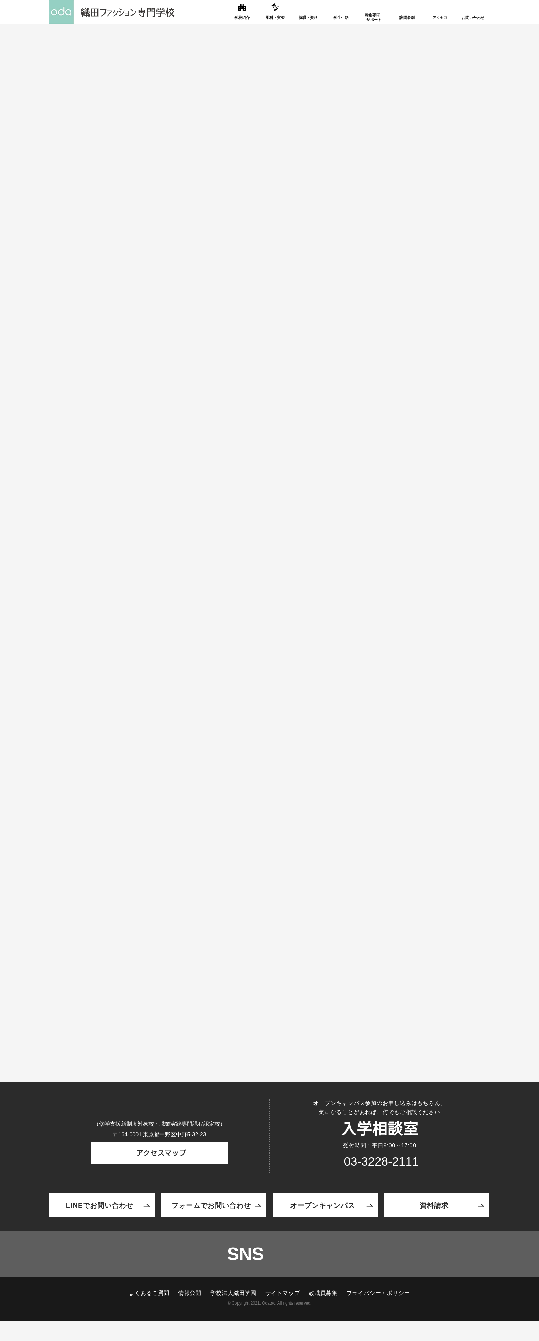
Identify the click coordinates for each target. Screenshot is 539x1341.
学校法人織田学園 (233, 1313)
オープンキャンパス (322, 1219)
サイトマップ (282, 1313)
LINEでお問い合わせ (100, 1219)
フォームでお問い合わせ (211, 1219)
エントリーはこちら (269, 998)
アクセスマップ (159, 1175)
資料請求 (434, 1219)
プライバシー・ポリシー (378, 1313)
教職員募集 (323, 1313)
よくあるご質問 (149, 1313)
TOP (109, 149)
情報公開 (189, 1313)
